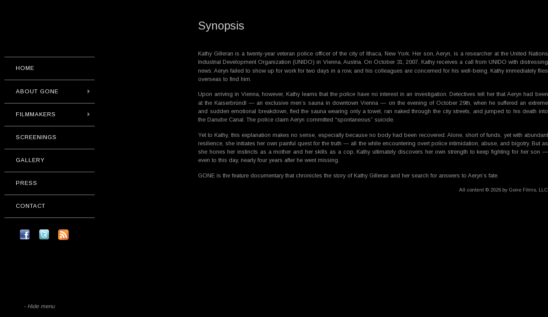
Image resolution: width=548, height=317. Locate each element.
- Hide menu (39, 306)
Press (26, 183)
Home (25, 68)
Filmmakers (47, 114)
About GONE (47, 91)
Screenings (36, 137)
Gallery (30, 160)
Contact (30, 206)
